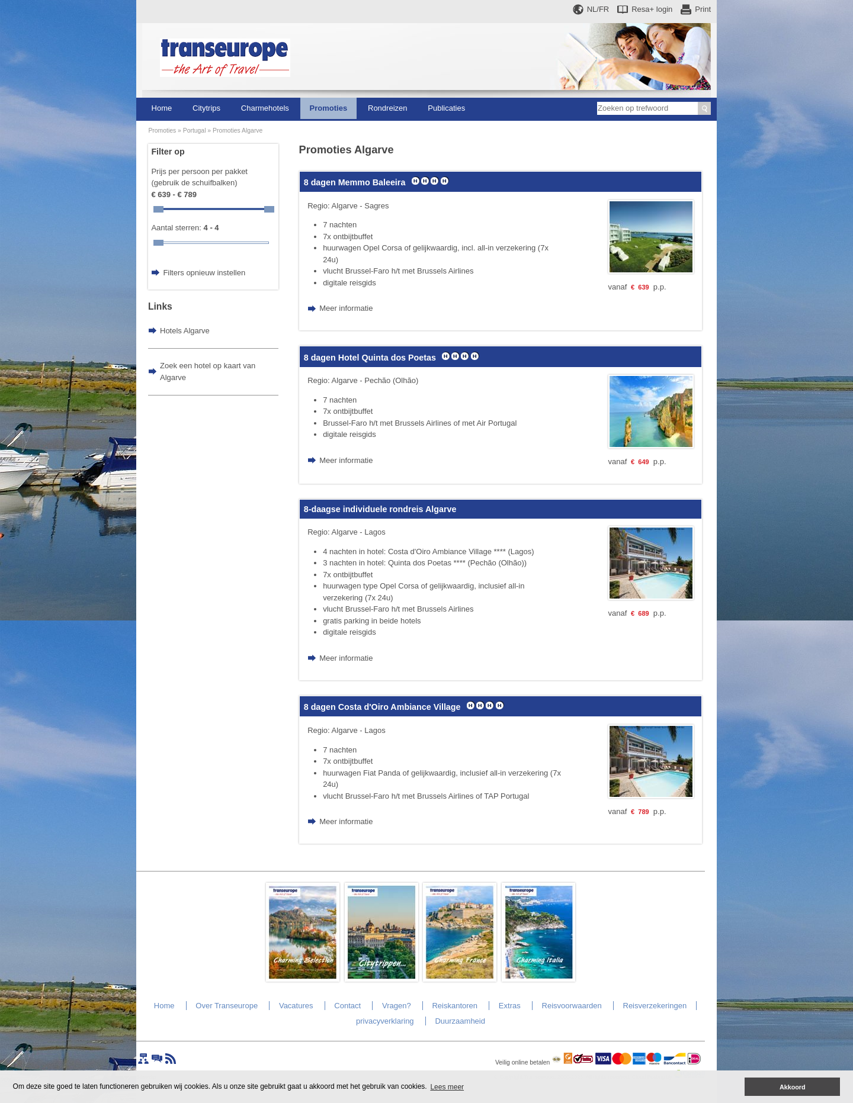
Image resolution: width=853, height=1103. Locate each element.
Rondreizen (388, 108)
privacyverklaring (385, 1021)
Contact (347, 1005)
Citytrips (206, 108)
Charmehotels (265, 108)
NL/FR (598, 9)
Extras (510, 1005)
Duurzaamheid (460, 1021)
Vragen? (396, 1005)
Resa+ (651, 9)
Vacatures (296, 1005)
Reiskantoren (454, 1005)
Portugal (194, 130)
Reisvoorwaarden (572, 1005)
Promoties (329, 108)
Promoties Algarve (237, 130)
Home (162, 108)
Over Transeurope (226, 1005)
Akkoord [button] (793, 1087)
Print (703, 9)
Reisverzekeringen (655, 1005)
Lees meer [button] (447, 1087)
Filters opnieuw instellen (204, 272)
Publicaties (446, 108)
